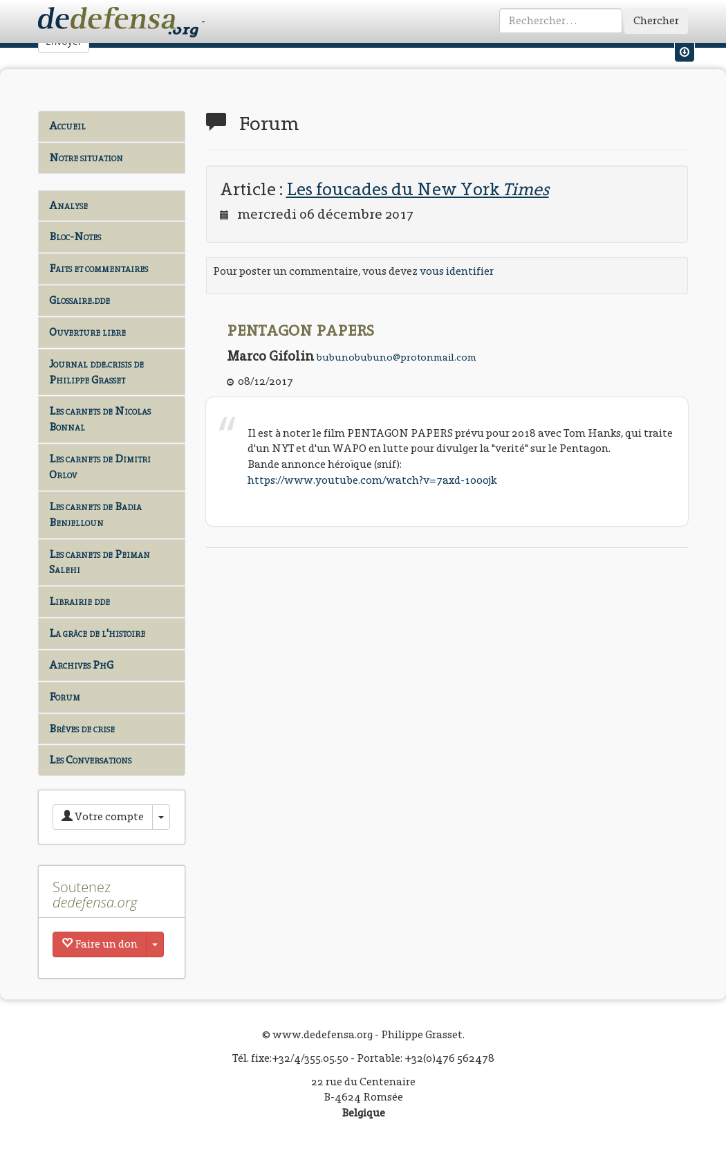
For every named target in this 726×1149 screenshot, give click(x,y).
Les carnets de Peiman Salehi (99, 562)
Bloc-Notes (75, 236)
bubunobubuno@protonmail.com (396, 357)
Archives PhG (81, 665)
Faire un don (100, 944)
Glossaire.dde (79, 300)
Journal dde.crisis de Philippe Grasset (96, 372)
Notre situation (86, 157)
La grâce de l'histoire (97, 633)
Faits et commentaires (98, 268)
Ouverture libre (87, 332)
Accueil (67, 126)
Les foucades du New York (417, 189)
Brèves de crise (82, 728)
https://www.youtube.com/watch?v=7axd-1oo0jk (372, 480)
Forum (64, 697)
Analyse (68, 205)
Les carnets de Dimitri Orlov (100, 466)
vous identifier (457, 271)
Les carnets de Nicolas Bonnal (100, 419)
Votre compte (103, 816)
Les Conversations (90, 760)
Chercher (656, 20)
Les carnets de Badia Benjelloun (95, 514)
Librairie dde (79, 601)
